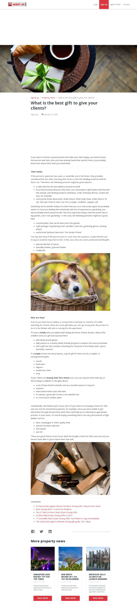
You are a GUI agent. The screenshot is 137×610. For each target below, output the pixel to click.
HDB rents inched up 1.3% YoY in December (70, 576)
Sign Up (103, 4)
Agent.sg (35, 97)
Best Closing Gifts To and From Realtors (54, 509)
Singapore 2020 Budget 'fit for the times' (41, 576)
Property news (48, 97)
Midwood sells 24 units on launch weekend (98, 576)
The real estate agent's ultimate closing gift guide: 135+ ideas (63, 521)
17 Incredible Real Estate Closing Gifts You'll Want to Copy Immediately (67, 518)
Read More (43, 598)
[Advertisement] (68, 27)
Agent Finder (115, 4)
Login (95, 4)
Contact (126, 4)
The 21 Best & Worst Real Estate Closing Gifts (56, 512)
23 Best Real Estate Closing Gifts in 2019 (54, 515)
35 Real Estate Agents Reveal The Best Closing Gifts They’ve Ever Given (68, 506)
